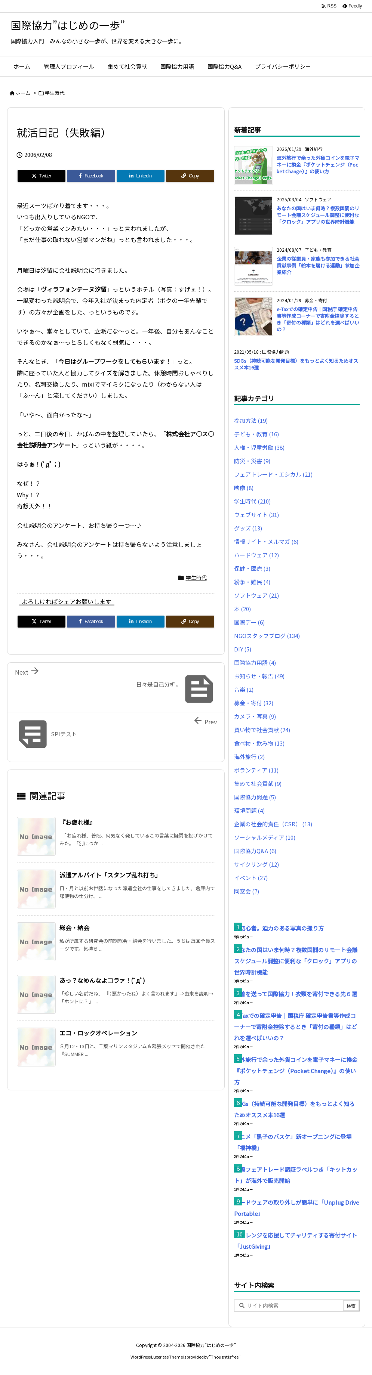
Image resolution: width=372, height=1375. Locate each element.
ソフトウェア (256, 595)
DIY (242, 649)
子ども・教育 (256, 434)
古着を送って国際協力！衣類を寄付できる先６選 (295, 994)
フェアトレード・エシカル (273, 474)
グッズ (248, 528)
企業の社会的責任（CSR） (273, 824)
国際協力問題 (255, 797)
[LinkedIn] (141, 176)
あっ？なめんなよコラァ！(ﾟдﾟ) (102, 980)
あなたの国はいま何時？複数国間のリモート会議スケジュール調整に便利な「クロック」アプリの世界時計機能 (318, 215)
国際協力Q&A (255, 851)
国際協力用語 (255, 662)
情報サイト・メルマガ (266, 541)
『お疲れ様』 (77, 822)
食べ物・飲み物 (259, 743)
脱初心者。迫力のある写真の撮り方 (279, 928)
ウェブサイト (256, 514)
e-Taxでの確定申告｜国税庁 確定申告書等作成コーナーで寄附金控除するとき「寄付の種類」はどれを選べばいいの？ (318, 319)
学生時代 (54, 92)
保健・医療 (252, 568)
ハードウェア (256, 555)
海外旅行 (249, 757)
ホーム (23, 92)
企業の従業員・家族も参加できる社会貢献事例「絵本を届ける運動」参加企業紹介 (318, 265)
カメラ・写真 (255, 716)
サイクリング (256, 864)
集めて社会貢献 (258, 783)
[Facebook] (91, 176)
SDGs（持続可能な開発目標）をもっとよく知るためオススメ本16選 (296, 364)
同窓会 (246, 891)
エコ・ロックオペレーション (98, 1032)
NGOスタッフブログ (267, 636)
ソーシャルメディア (264, 837)
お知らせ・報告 (259, 676)
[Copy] (190, 176)
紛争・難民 (252, 582)
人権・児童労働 (259, 447)
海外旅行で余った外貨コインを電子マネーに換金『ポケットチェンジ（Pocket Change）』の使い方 (318, 164)
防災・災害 (252, 461)
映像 (243, 488)
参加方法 (251, 420)
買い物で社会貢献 (262, 730)
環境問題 (249, 810)
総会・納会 (74, 927)
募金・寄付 (253, 703)
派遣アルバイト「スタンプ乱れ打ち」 (110, 874)
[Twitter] (42, 176)
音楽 (243, 689)
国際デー (249, 622)
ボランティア (256, 770)
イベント (251, 878)
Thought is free (225, 1357)
